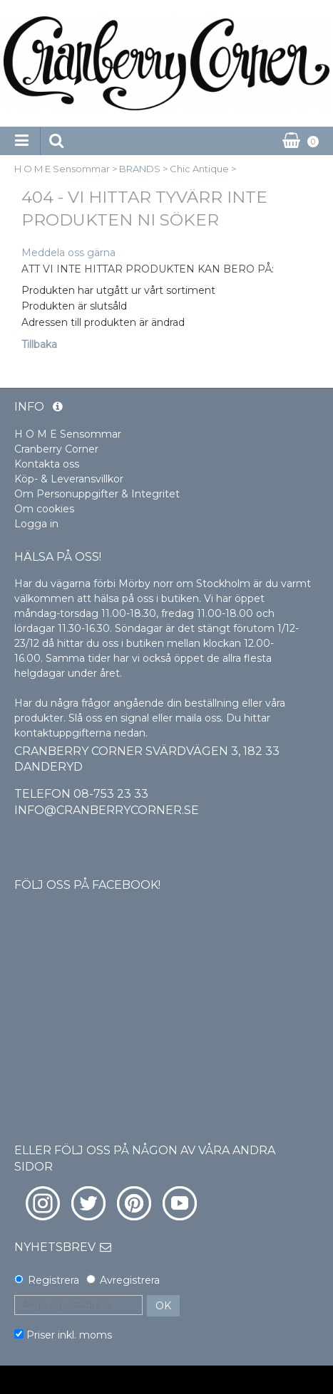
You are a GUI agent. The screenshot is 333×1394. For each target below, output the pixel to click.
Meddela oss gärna (68, 252)
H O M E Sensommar (62, 168)
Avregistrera (130, 1280)
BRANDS (139, 168)
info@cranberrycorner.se (106, 810)
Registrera (53, 1280)
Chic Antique (199, 168)
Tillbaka (39, 344)
